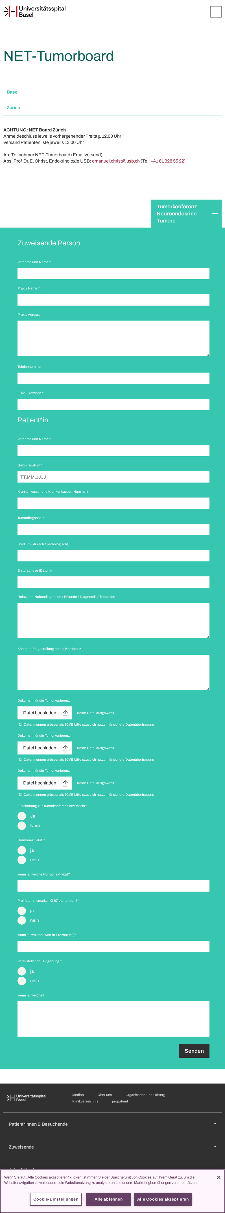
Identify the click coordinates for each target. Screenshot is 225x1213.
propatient (120, 1101)
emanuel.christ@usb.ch (116, 161)
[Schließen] (219, 1177)
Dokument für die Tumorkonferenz (44, 700)
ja (32, 850)
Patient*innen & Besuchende (38, 1124)
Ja (32, 816)
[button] (112, 92)
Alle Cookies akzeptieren (163, 1199)
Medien (78, 1095)
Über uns (105, 1095)
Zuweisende (21, 1147)
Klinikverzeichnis (85, 1101)
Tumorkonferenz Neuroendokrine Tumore (177, 214)
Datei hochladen (39, 712)
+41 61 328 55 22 (167, 161)
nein (34, 859)
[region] (112, 1191)
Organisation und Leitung (145, 1095)
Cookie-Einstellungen (55, 1199)
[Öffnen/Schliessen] (216, 12)
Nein (35, 825)
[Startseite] (34, 11)
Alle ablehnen (109, 1199)
